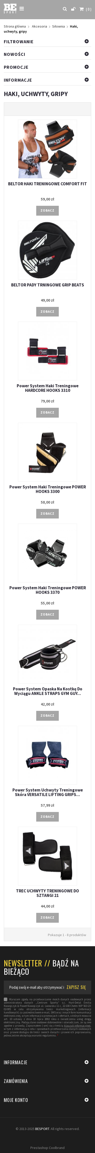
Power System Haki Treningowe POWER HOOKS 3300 (47, 489)
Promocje (16, 67)
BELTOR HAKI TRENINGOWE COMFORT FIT (47, 184)
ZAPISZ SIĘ (76, 987)
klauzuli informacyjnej (77, 1025)
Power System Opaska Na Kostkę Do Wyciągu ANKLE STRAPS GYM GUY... (47, 691)
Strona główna (15, 26)
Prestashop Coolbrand (47, 1147)
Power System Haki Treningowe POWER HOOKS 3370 (47, 590)
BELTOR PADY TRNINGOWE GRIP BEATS (47, 285)
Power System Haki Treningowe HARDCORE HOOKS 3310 (48, 388)
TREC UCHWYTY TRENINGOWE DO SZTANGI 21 (47, 893)
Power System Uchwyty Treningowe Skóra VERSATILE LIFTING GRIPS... (47, 792)
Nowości (14, 54)
